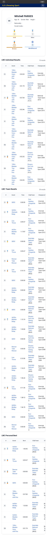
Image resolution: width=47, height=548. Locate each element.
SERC (13, 202)
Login (42, 1)
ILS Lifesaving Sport (10, 5)
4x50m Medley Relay (14, 300)
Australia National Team (30, 85)
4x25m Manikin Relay (14, 231)
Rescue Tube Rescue (14, 261)
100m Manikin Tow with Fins (14, 98)
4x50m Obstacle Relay (14, 212)
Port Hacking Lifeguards (31, 73)
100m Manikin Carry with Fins (14, 74)
